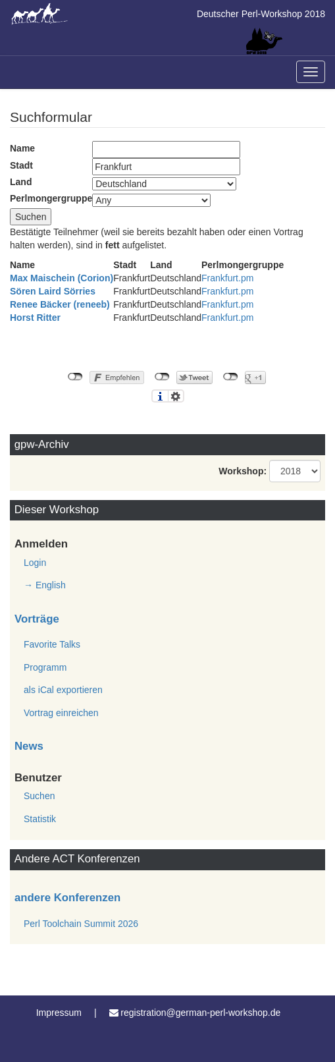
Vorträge (36, 619)
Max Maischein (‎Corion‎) (61, 278)
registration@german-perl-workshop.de (200, 1012)
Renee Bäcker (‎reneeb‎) (60, 304)
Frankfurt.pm (227, 278)
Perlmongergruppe (51, 198)
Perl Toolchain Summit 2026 (81, 923)
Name (22, 148)
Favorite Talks (52, 644)
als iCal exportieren (63, 690)
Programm (45, 667)
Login (35, 562)
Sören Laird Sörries (52, 291)
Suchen (39, 796)
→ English (45, 585)
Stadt (21, 165)
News (28, 746)
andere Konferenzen (67, 897)
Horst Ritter (35, 317)
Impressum (59, 1012)
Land (21, 182)
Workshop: (243, 471)
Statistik (40, 819)
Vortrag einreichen (61, 713)
